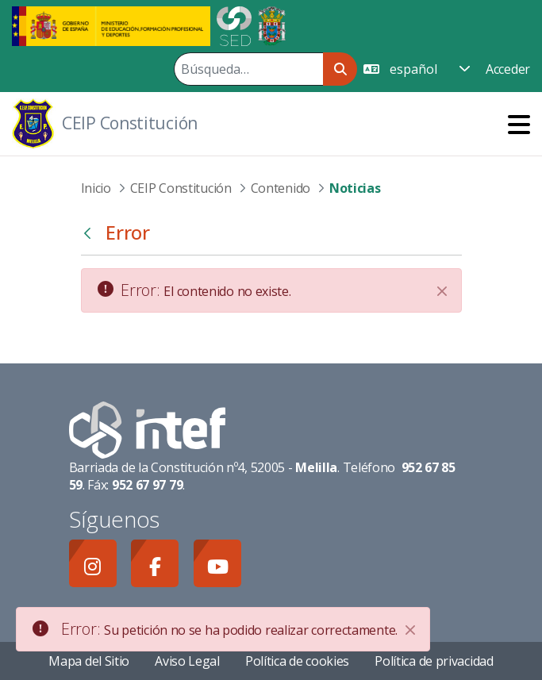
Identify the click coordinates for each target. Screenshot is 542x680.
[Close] (410, 630)
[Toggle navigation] (519, 124)
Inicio (96, 188)
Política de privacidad (434, 661)
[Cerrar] (442, 291)
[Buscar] (248, 69)
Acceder (508, 69)
